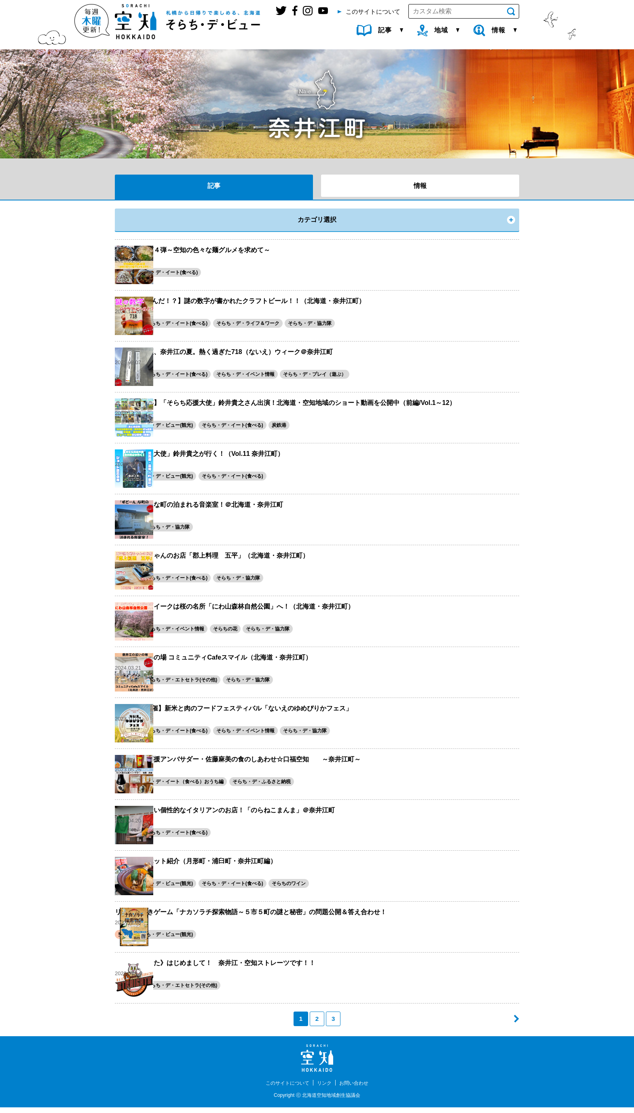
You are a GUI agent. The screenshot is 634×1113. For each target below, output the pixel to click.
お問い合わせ (359, 1088)
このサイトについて (283, 1088)
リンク (325, 1088)
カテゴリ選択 (317, 219)
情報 (420, 185)
